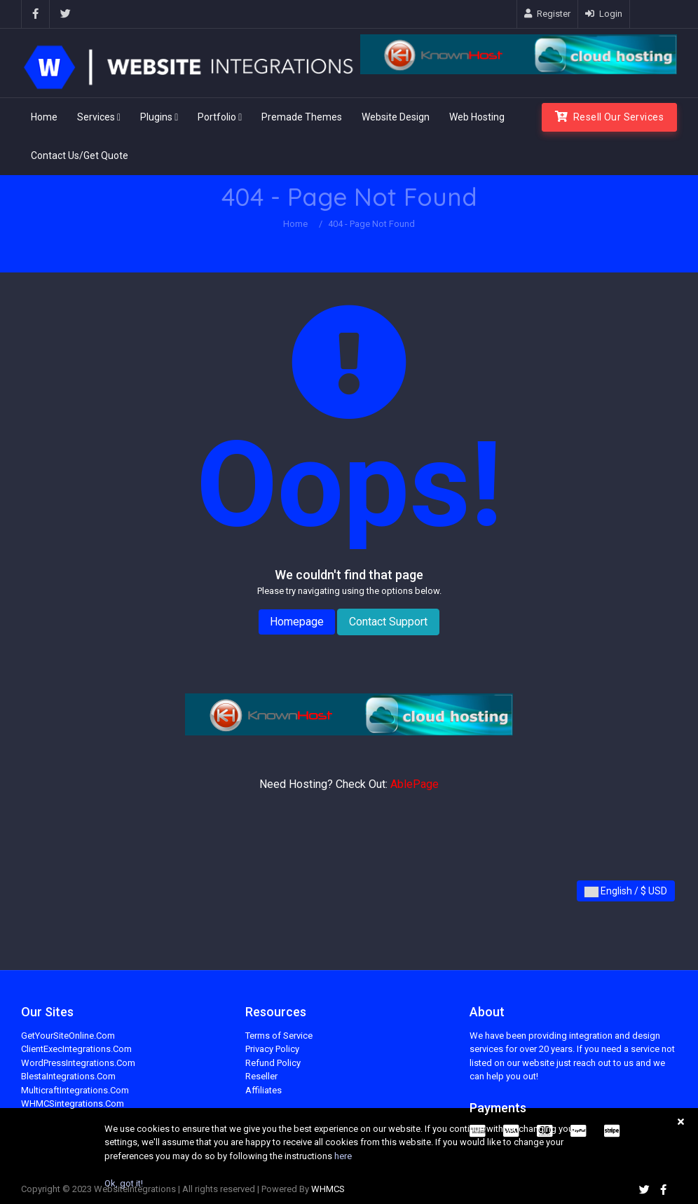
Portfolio (220, 117)
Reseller (261, 1076)
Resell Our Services (609, 117)
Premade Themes (301, 117)
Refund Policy (273, 1063)
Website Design (396, 117)
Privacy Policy (272, 1049)
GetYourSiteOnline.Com (68, 1035)
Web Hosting (477, 117)
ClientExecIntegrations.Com (76, 1049)
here (343, 1156)
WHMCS (328, 1189)
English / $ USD (625, 891)
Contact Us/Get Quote (79, 155)
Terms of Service (279, 1035)
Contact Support (388, 621)
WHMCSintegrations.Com (72, 1103)
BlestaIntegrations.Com (68, 1076)
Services (99, 117)
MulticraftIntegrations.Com (75, 1090)
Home (44, 117)
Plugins (159, 117)
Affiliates (263, 1090)
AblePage (414, 784)
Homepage (297, 621)
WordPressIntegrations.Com (78, 1063)
